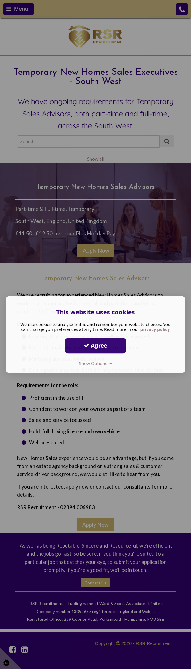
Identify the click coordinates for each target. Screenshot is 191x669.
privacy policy (155, 329)
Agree (95, 345)
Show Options (95, 363)
